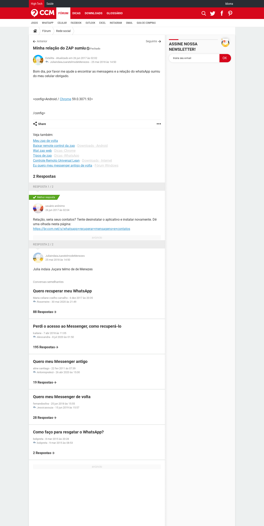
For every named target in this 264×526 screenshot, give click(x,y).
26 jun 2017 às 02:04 (57, 210)
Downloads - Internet (97, 160)
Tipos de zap (42, 156)
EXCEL (102, 22)
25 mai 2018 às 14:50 (103, 62)
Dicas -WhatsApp (66, 156)
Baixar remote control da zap (54, 146)
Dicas (76, 13)
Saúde (49, 3)
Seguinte (151, 41)
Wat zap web (42, 151)
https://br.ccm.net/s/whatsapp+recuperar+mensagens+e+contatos (81, 229)
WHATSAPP (47, 22)
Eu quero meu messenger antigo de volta (62, 165)
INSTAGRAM (116, 22)
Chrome (65, 99)
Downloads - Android (92, 146)
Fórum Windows (106, 165)
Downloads (94, 13)
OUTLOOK (90, 22)
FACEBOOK (76, 22)
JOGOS (34, 22)
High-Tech (36, 3)
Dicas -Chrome (64, 151)
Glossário (115, 13)
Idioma (229, 3)
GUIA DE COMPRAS (146, 22)
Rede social (63, 31)
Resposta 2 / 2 (43, 244)
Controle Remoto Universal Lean (56, 160)
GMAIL (129, 22)
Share (42, 124)
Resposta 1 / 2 (43, 186)
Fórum (63, 13)
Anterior (42, 41)
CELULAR (62, 22)
